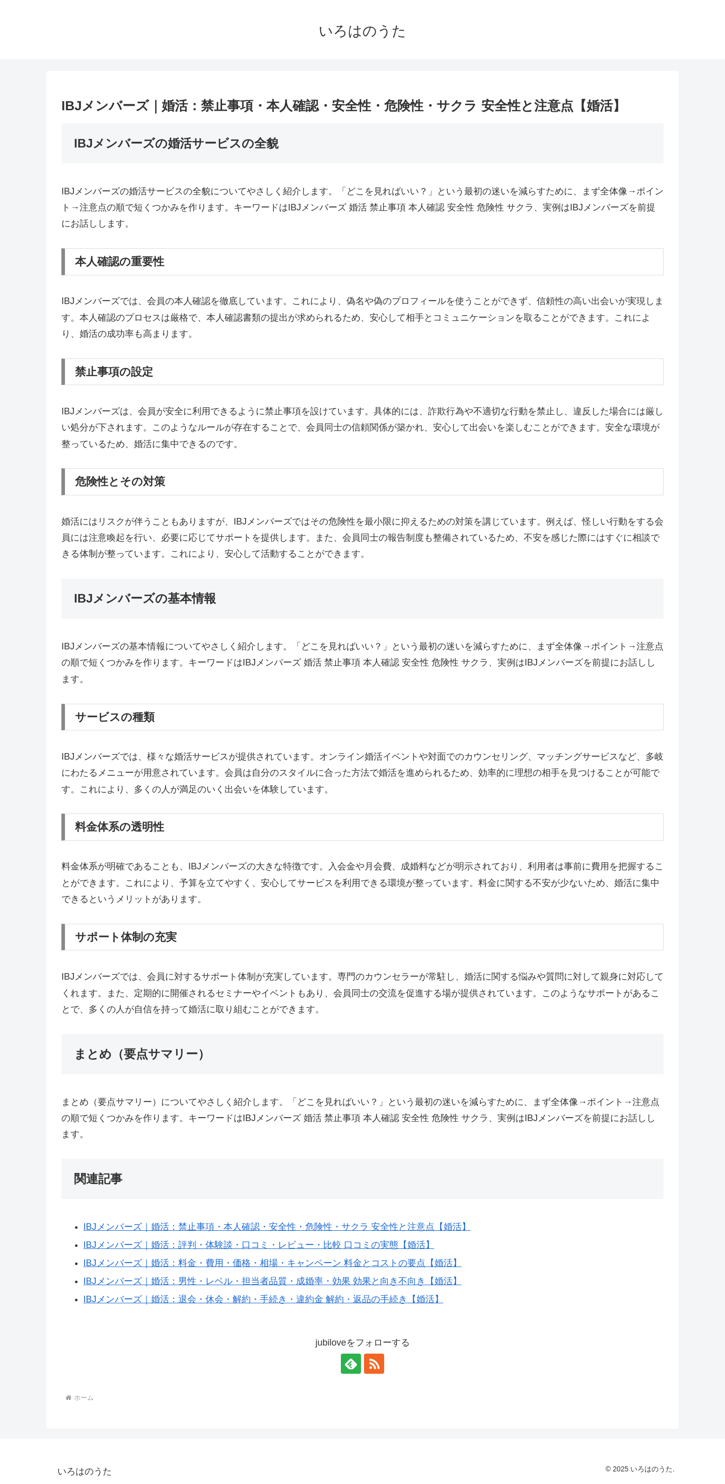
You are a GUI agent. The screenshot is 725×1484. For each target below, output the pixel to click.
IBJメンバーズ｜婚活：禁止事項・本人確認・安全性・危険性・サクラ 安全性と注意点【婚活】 (277, 1227)
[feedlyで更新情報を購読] (351, 1364)
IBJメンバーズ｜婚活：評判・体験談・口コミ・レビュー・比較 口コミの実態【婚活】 (259, 1245)
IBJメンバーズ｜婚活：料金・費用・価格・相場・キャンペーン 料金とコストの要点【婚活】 (273, 1263)
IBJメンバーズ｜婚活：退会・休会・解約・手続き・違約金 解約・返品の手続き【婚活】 (264, 1299)
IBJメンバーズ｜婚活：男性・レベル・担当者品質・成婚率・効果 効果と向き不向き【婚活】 (273, 1281)
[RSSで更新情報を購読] (374, 1364)
